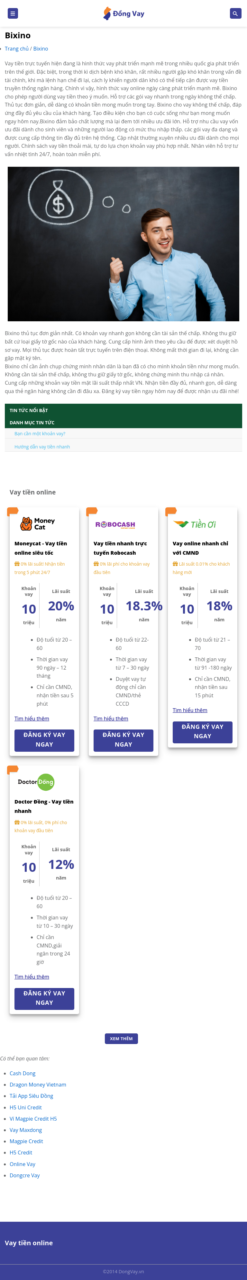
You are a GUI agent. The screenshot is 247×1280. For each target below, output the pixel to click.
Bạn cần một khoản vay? (39, 433)
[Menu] (13, 13)
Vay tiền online (29, 1242)
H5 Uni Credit (26, 1107)
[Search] (236, 13)
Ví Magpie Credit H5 (33, 1118)
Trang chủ (17, 48)
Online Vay (22, 1164)
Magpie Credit (26, 1141)
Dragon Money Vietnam (38, 1084)
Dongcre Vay (25, 1175)
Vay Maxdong (26, 1130)
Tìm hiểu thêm (31, 718)
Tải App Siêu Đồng (31, 1095)
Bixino (40, 48)
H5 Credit (21, 1152)
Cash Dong (22, 1073)
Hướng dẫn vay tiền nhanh (42, 447)
